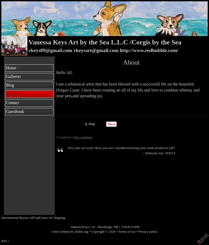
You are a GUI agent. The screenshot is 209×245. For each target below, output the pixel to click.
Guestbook (15, 111)
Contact (12, 102)
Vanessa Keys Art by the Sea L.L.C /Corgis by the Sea (104, 42)
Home (11, 68)
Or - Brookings (102, 227)
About (11, 94)
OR (116, 227)
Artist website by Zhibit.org (69, 231)
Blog (10, 85)
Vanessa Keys (79, 227)
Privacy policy (148, 231)
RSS (4, 241)
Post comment (82, 137)
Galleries (13, 76)
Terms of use (127, 231)
